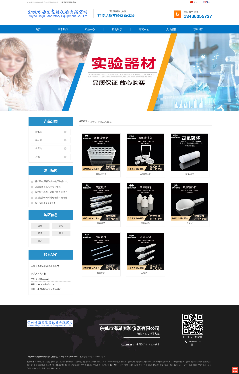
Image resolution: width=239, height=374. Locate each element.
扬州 (171, 365)
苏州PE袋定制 (58, 365)
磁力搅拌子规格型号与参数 (48, 187)
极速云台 (70, 362)
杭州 (195, 365)
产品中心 (90, 29)
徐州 (136, 365)
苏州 (145, 365)
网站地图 (105, 365)
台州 (48, 368)
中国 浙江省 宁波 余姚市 (148, 344)
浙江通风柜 (60, 362)
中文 (193, 2)
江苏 (121, 365)
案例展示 (117, 29)
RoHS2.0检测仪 (113, 362)
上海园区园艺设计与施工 (162, 362)
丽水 (53, 368)
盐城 (61, 226)
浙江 (190, 365)
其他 (37, 157)
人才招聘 (171, 29)
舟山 (58, 368)
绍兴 (209, 365)
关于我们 (63, 29)
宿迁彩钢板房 (178, 362)
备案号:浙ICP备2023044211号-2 (92, 357)
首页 (38, 29)
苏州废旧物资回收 (72, 365)
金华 (39, 368)
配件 (109, 122)
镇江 (40, 233)
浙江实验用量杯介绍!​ (45, 203)
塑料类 (38, 140)
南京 (126, 365)
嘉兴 (40, 241)
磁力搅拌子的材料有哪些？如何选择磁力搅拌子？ (52, 197)
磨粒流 (123, 362)
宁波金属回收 (86, 365)
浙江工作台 (101, 362)
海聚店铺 (40, 362)
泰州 (61, 233)
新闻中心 (144, 29)
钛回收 (48, 365)
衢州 (43, 368)
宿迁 (185, 365)
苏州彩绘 (131, 362)
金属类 (38, 148)
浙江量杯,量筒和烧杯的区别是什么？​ (52, 181)
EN (207, 2)
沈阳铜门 (78, 362)
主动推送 (96, 365)
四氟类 (38, 132)
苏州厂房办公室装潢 (193, 362)
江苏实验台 (50, 362)
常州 (40, 226)
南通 (150, 365)
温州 (204, 365)
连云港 (156, 365)
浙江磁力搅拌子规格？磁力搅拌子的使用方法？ (52, 192)
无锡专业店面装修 (143, 362)
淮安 (161, 365)
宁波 (200, 365)
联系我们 (198, 29)
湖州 (29, 368)
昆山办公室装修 (89, 362)
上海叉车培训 (39, 365)
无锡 (131, 365)
